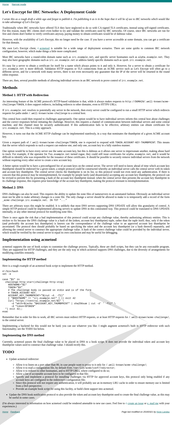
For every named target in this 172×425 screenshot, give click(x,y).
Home (5, 4)
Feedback (15, 422)
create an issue (136, 413)
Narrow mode (19, 4)
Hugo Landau (163, 422)
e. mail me (152, 413)
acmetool (45, 48)
